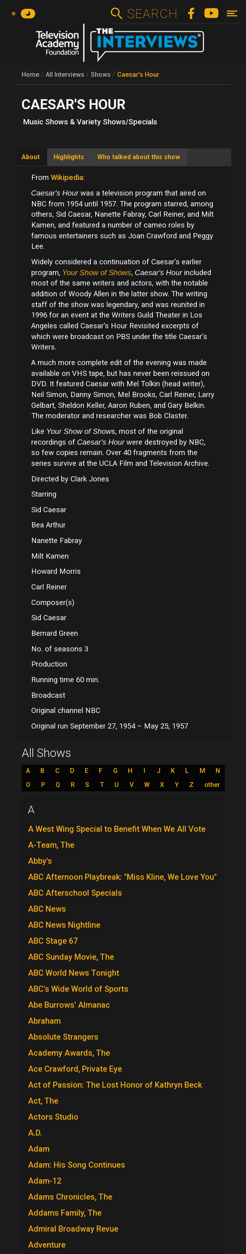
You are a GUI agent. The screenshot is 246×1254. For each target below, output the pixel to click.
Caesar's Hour (138, 74)
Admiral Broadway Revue (73, 1229)
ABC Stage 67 (53, 941)
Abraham (44, 1021)
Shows (101, 74)
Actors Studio (53, 1117)
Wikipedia (67, 177)
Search (152, 13)
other (212, 785)
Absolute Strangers (63, 1037)
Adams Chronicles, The (70, 1197)
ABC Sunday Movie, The (71, 957)
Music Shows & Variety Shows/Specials (90, 122)
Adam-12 (44, 1181)
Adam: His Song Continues (76, 1165)
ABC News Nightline (64, 925)
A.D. (35, 1133)
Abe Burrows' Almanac (69, 1005)
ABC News (47, 909)
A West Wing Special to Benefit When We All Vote (117, 829)
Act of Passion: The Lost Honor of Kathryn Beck (115, 1085)
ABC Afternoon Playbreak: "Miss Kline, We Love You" (122, 877)
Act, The (43, 1101)
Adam (39, 1149)
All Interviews (65, 74)
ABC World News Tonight (73, 973)
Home (30, 74)
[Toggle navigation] (232, 13)
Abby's (40, 861)
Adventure (47, 1245)
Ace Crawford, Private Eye (75, 1069)
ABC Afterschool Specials (75, 893)
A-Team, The (51, 845)
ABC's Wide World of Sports (78, 989)
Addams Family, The (65, 1213)
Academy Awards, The (69, 1053)
